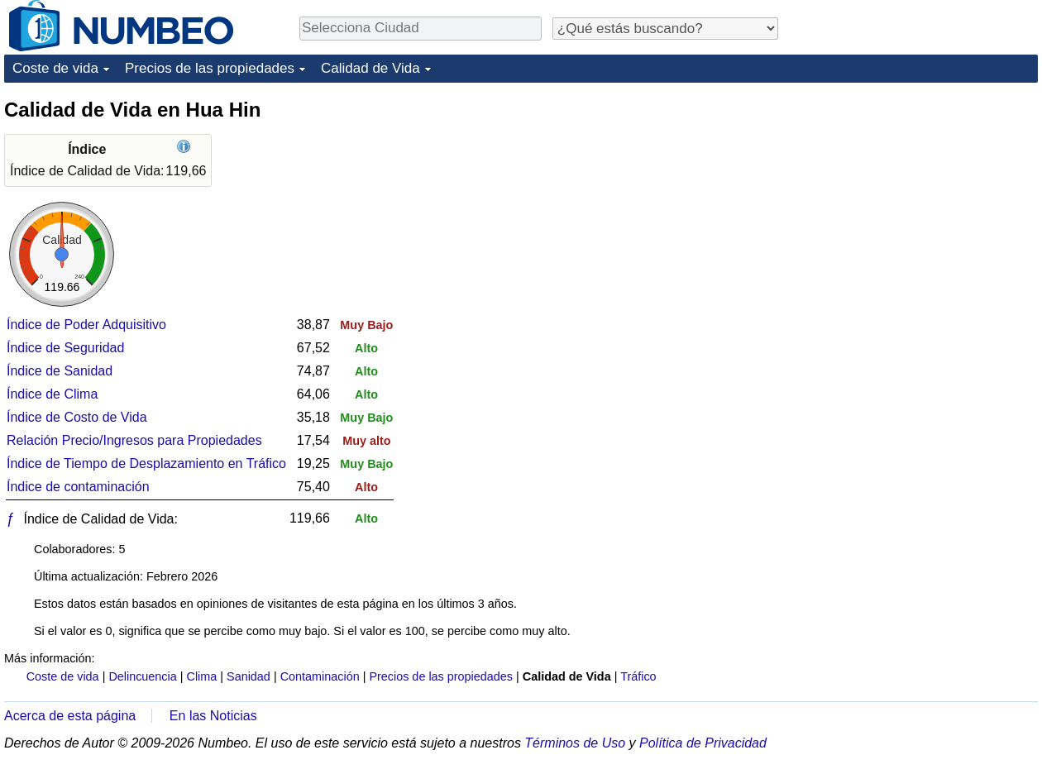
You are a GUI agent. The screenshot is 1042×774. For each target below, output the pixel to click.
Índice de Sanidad (59, 371)
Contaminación (320, 676)
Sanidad (248, 676)
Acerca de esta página (70, 716)
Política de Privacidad (703, 743)
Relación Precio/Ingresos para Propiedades (134, 440)
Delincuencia (142, 676)
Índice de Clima (52, 394)
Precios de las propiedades (209, 68)
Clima (202, 676)
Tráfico (638, 676)
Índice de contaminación (78, 487)
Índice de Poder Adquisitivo (86, 325)
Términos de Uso (574, 743)
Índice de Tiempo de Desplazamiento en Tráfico (146, 463)
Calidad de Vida (370, 68)
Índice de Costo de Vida (77, 417)
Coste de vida (55, 68)
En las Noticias (213, 716)
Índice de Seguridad (65, 348)
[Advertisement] (914, 200)
